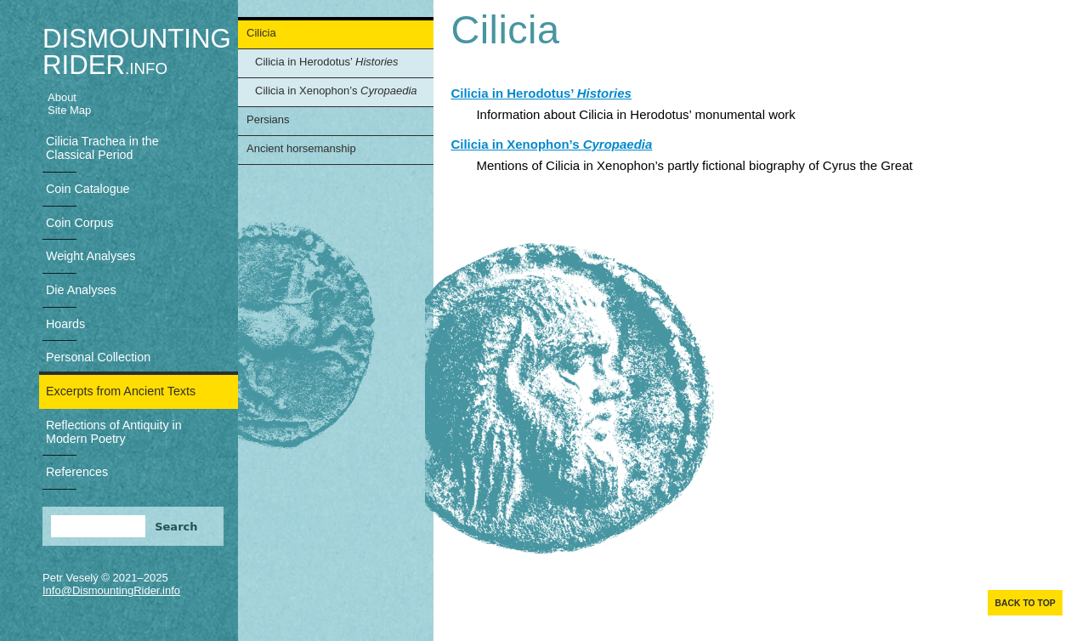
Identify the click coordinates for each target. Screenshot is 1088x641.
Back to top (1024, 603)
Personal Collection (98, 357)
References (77, 472)
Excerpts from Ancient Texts (121, 391)
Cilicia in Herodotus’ (327, 61)
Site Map (69, 110)
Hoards (65, 324)
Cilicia (261, 32)
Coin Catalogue (88, 189)
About (62, 97)
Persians (268, 119)
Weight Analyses (90, 256)
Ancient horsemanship (301, 148)
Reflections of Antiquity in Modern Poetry (114, 431)
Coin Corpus (79, 223)
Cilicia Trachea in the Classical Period (102, 148)
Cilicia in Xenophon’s (336, 90)
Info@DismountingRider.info (111, 590)
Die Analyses (81, 290)
